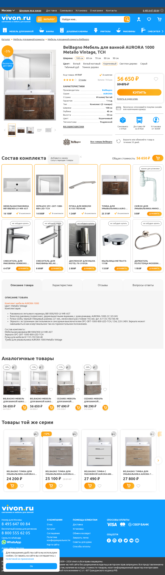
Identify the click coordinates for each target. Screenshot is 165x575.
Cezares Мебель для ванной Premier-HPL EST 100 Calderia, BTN (68, 400)
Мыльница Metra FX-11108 (114, 262)
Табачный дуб (71, 67)
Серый (143, 63)
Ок (31, 566)
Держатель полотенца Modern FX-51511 (146, 262)
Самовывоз (66, 10)
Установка (81, 10)
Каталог (6, 39)
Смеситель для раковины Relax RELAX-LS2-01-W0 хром (49, 262)
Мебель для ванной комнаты (28, 39)
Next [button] (55, 130)
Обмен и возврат (82, 533)
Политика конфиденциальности (58, 539)
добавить (154, 214)
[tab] (22, 285)
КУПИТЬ (139, 92)
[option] (30, 85)
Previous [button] (5, 130)
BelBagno (107, 90)
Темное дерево (90, 67)
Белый (76, 63)
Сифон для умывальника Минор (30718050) (147, 207)
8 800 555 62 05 (16, 533)
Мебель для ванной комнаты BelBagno (68, 39)
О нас (50, 524)
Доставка (51, 10)
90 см (116, 58)
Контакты (111, 10)
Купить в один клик (127, 99)
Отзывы (82, 80)
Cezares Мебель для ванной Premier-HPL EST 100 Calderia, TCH (95, 400)
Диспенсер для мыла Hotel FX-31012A (82, 262)
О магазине (96, 10)
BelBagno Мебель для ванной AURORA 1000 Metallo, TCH (15, 400)
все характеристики (73, 126)
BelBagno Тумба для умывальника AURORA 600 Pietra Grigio (60, 473)
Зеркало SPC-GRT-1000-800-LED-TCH (49, 207)
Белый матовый (91, 63)
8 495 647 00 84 (16, 524)
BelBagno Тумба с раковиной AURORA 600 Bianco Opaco (97, 473)
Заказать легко (81, 537)
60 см (89, 58)
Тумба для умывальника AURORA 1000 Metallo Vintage (115, 207)
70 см (98, 58)
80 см (107, 58)
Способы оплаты (82, 546)
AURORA (107, 93)
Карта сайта (53, 544)
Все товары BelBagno (101, 142)
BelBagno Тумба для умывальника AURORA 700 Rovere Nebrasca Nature (138, 473)
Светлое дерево (128, 63)
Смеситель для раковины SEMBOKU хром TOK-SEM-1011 (15, 262)
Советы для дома (82, 542)
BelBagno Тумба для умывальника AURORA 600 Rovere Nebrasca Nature (22, 473)
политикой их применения (20, 559)
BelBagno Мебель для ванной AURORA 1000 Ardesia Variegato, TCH (42, 400)
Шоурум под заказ (30, 10)
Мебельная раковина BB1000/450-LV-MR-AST (16, 207)
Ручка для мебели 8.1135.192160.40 (80, 207)
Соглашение (53, 533)
